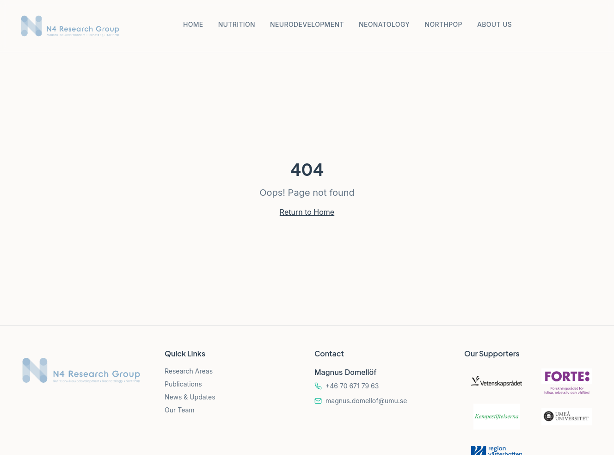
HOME (193, 24)
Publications (183, 384)
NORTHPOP (443, 24)
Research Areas (189, 371)
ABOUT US (494, 24)
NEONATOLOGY (384, 24)
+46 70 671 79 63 (352, 386)
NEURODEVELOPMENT (307, 24)
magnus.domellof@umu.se (366, 401)
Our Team (180, 410)
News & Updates (190, 397)
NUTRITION (236, 24)
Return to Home (307, 212)
